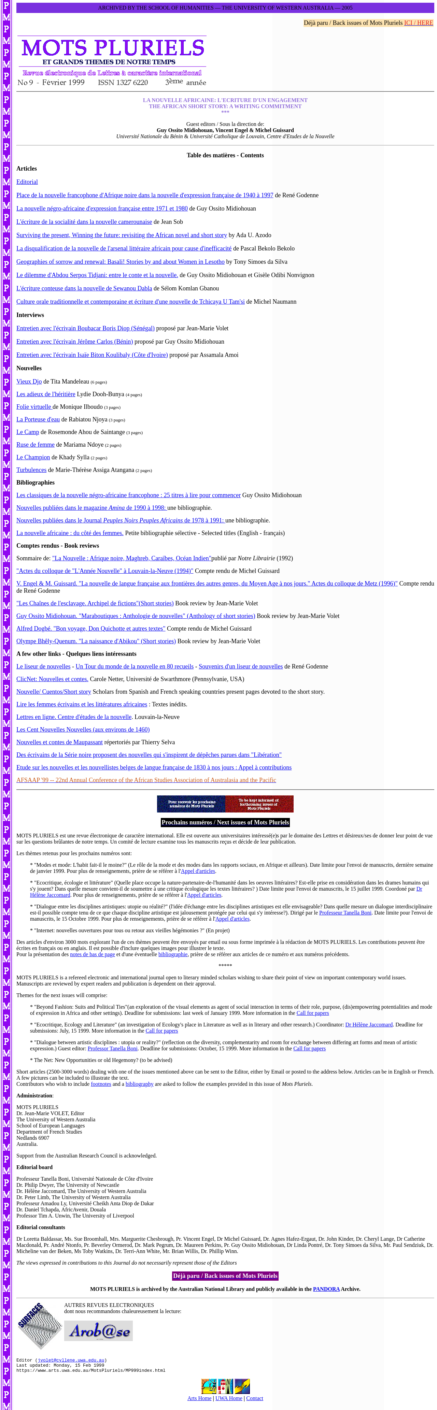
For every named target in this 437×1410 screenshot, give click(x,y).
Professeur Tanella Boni (345, 913)
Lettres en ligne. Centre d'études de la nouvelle (73, 717)
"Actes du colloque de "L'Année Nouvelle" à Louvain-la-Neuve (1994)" (104, 570)
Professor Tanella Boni (113, 1048)
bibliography (140, 1084)
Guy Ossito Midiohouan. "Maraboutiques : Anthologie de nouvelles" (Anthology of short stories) (135, 616)
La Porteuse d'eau (38, 419)
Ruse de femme (35, 444)
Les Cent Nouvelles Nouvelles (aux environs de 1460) (83, 729)
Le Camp (27, 432)
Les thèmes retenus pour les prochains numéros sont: (74, 853)
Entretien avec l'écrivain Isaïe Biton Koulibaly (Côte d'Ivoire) (92, 354)
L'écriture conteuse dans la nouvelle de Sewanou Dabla (84, 288)
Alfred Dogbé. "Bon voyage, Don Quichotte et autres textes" (91, 628)
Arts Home (199, 1401)
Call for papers (313, 1013)
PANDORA (326, 1289)
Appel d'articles (198, 871)
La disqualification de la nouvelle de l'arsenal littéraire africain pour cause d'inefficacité (123, 248)
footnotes (101, 1084)
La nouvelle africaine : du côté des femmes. (70, 533)
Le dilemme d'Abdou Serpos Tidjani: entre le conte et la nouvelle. (97, 275)
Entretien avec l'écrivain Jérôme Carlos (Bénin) (74, 341)
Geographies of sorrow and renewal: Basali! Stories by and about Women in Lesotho (120, 261)
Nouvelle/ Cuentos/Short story (53, 691)
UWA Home (228, 1401)
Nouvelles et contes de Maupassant (59, 742)
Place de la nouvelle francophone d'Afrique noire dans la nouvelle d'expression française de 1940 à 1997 (144, 195)
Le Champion (33, 457)
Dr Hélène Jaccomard (369, 1024)
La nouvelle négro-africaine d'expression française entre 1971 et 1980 (102, 208)
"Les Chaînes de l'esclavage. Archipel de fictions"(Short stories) (95, 603)
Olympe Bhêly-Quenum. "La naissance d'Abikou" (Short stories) (96, 641)
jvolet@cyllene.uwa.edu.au (71, 1361)
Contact (254, 1401)
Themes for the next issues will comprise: (62, 995)
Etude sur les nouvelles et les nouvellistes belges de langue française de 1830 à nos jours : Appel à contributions (154, 767)
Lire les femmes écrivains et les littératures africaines (81, 704)
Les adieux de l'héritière (45, 394)
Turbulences (31, 469)
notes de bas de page (92, 954)
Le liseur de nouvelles (43, 666)
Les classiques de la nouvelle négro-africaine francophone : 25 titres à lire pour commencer (128, 495)
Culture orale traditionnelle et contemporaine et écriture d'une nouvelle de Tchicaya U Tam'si (130, 301)
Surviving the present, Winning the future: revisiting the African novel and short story (121, 235)
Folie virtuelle (34, 406)
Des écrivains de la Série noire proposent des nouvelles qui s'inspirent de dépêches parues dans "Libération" (149, 754)
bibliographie (172, 954)
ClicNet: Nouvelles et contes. (52, 679)
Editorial (27, 181)
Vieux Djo (29, 381)
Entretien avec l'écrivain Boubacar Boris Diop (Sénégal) (85, 328)
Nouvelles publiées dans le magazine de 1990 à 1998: (91, 507)
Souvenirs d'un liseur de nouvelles (241, 666)
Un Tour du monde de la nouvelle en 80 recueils (134, 666)
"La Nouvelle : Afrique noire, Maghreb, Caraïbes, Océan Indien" (131, 558)
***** (225, 966)
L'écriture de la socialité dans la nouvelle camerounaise (84, 221)
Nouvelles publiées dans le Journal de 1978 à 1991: (120, 520)
